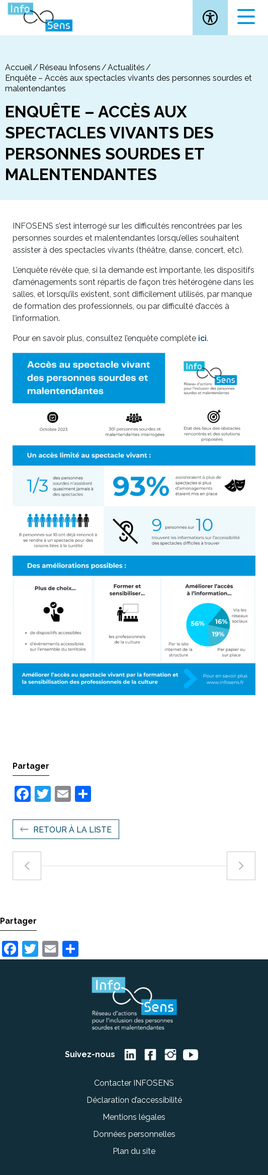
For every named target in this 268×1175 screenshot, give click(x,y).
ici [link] (202, 338)
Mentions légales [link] (134, 1117)
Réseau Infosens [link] (70, 67)
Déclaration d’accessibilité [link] (134, 1100)
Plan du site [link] (134, 1151)
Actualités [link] (126, 67)
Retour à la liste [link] (72, 829)
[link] (210, 17)
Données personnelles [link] (134, 1134)
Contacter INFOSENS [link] (134, 1083)
